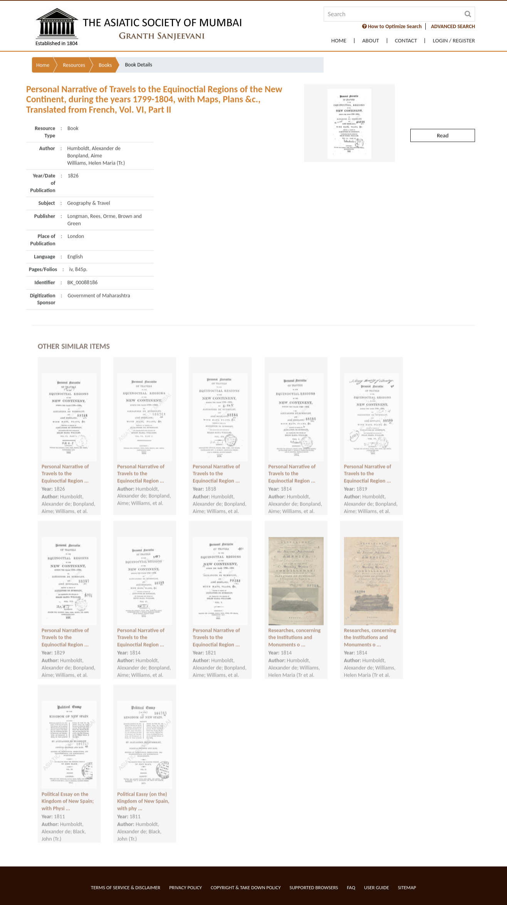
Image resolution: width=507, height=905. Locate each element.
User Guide (376, 887)
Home (338, 40)
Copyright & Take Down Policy (246, 887)
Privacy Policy (185, 887)
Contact (406, 40)
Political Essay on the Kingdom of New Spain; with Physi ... (68, 793)
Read (442, 117)
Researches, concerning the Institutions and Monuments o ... (295, 629)
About (370, 40)
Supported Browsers (314, 887)
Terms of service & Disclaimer (125, 887)
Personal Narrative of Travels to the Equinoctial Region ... (65, 466)
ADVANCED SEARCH (453, 26)
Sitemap (407, 887)
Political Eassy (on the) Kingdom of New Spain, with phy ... (143, 793)
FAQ (351, 887)
